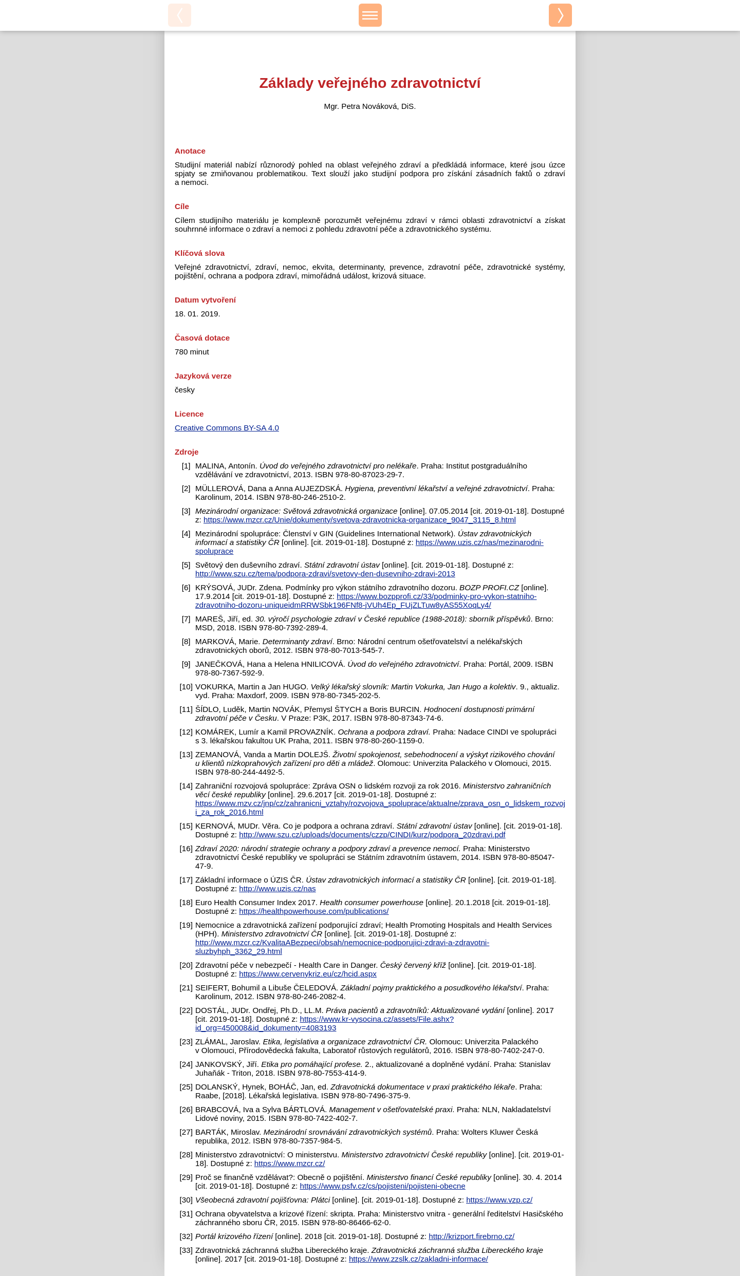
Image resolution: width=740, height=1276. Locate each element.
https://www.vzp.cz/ (499, 1199)
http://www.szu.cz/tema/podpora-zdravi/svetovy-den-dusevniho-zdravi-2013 (325, 573)
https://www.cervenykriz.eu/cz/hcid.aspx (308, 973)
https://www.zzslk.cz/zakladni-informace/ (418, 1258)
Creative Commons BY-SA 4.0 (227, 427)
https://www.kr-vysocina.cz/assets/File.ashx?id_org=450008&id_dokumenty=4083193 (324, 1023)
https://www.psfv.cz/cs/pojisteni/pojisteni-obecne (382, 1185)
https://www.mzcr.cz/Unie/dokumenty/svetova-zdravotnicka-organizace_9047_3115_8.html (359, 519)
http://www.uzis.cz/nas (277, 888)
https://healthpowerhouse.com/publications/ (313, 911)
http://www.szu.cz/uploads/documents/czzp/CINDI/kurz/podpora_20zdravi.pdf (372, 834)
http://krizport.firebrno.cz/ (471, 1236)
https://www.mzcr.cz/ (289, 1163)
